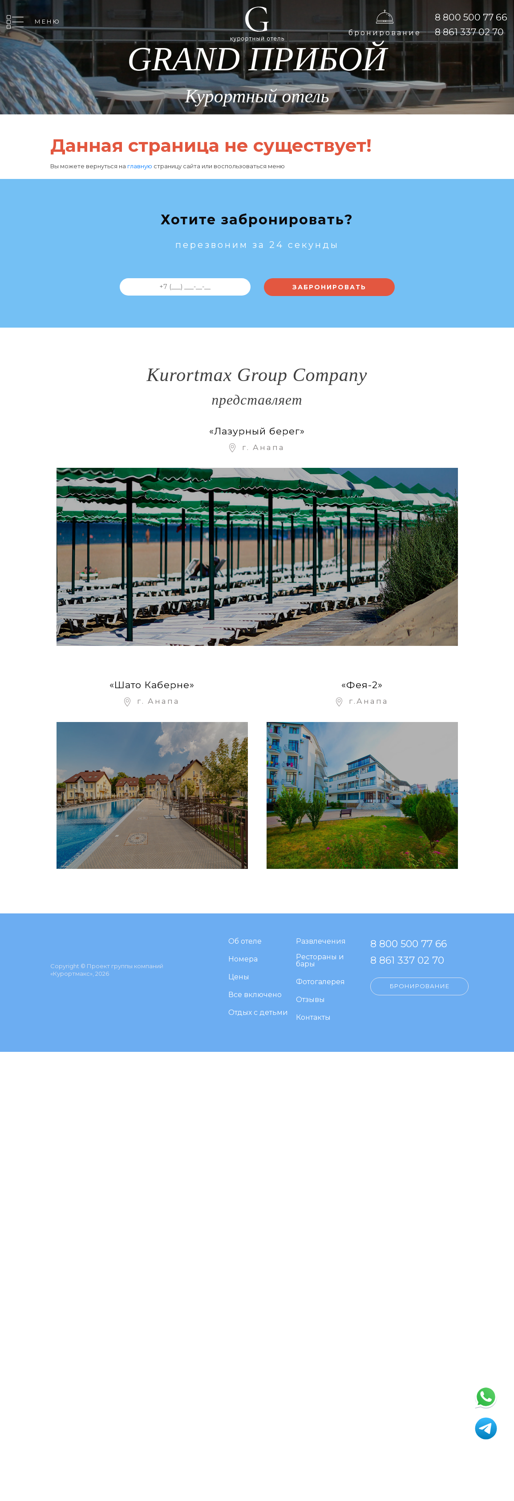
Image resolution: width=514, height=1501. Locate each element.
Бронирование (384, 32)
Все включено (255, 995)
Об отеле (245, 941)
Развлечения (321, 941)
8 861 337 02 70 (469, 31)
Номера (243, 959)
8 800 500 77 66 (471, 17)
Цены (238, 977)
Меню (48, 21)
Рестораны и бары (320, 960)
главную (139, 166)
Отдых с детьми (258, 1013)
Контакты (313, 1018)
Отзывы (310, 1000)
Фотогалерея (320, 982)
